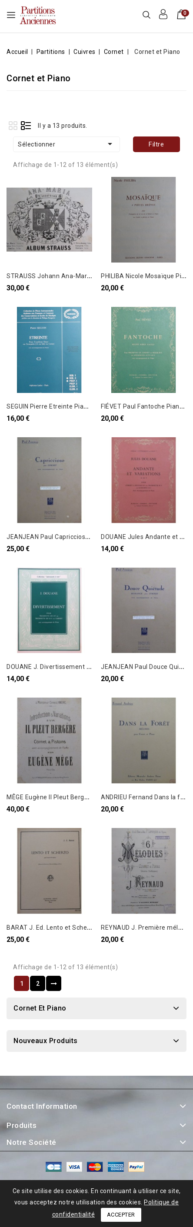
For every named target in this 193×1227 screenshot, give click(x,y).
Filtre (156, 144)
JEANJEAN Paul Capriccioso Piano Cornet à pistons (82, 536)
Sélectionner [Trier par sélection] (66, 144)
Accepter (121, 1214)
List (25, 125)
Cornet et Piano (40, 1008)
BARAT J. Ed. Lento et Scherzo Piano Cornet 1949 (80, 927)
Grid (12, 125)
